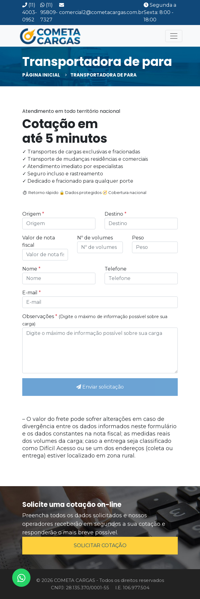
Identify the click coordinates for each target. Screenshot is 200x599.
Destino (116, 214)
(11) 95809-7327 (49, 12)
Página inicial (41, 75)
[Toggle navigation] (173, 36)
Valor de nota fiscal (38, 241)
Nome (31, 269)
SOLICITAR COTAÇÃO (100, 545)
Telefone (116, 269)
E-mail (31, 293)
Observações (94, 320)
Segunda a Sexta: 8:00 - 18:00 (160, 12)
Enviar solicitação (100, 387)
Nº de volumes (95, 238)
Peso (138, 238)
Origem (33, 214)
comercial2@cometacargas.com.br (101, 8)
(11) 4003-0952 (29, 12)
